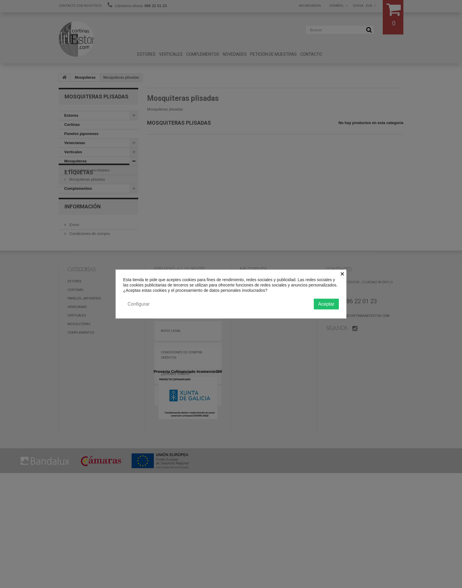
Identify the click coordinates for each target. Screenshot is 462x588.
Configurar (139, 303)
